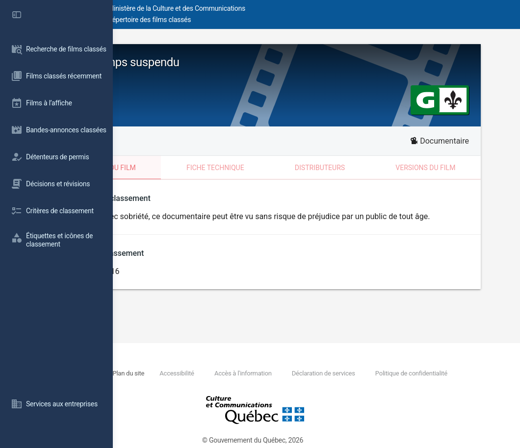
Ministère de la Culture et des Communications (289, 8)
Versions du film (454, 168)
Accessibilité (279, 373)
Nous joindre (186, 373)
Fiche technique (281, 168)
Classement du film (184, 168)
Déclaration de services (427, 373)
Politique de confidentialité (210, 384)
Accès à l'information (346, 373)
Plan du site (231, 373)
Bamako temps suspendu (208, 62)
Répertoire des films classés (262, 20)
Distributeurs (367, 168)
